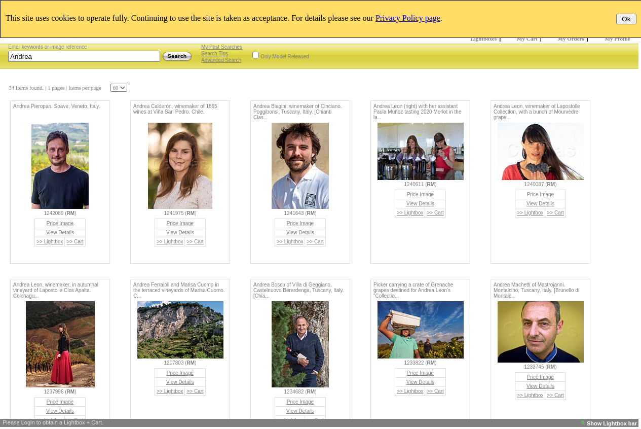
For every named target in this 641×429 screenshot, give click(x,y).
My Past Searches (221, 47)
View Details (60, 232)
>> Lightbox (49, 241)
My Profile (617, 38)
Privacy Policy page (407, 18)
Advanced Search (221, 60)
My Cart (527, 38)
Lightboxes (483, 38)
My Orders (571, 38)
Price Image (60, 223)
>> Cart (74, 241)
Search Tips (214, 53)
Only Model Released (284, 56)
